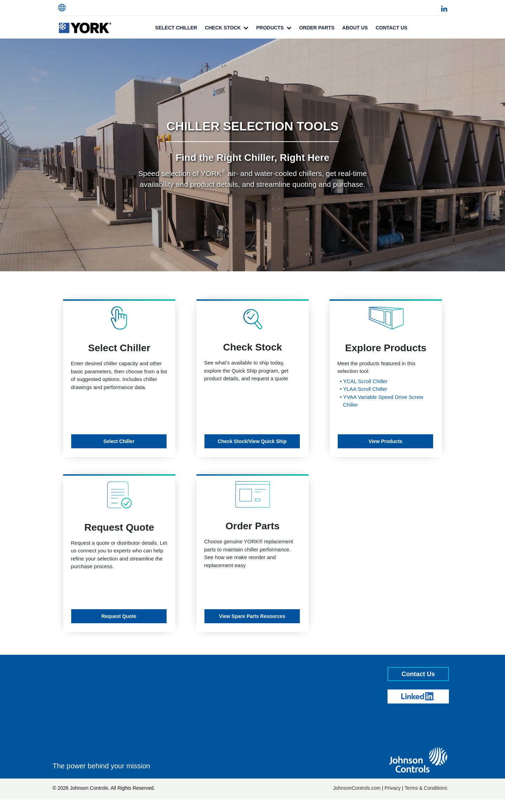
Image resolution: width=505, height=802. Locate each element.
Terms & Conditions (426, 788)
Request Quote (118, 616)
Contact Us (392, 27)
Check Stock (226, 27)
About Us (355, 27)
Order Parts (317, 27)
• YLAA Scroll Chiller (363, 389)
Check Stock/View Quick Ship (252, 441)
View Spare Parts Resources (252, 616)
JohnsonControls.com (357, 788)
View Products (385, 441)
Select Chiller (176, 27)
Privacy (393, 788)
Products (273, 27)
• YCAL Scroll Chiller (364, 381)
